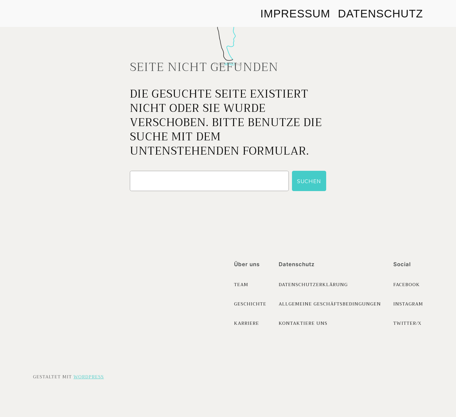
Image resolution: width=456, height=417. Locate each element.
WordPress (88, 377)
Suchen (309, 181)
